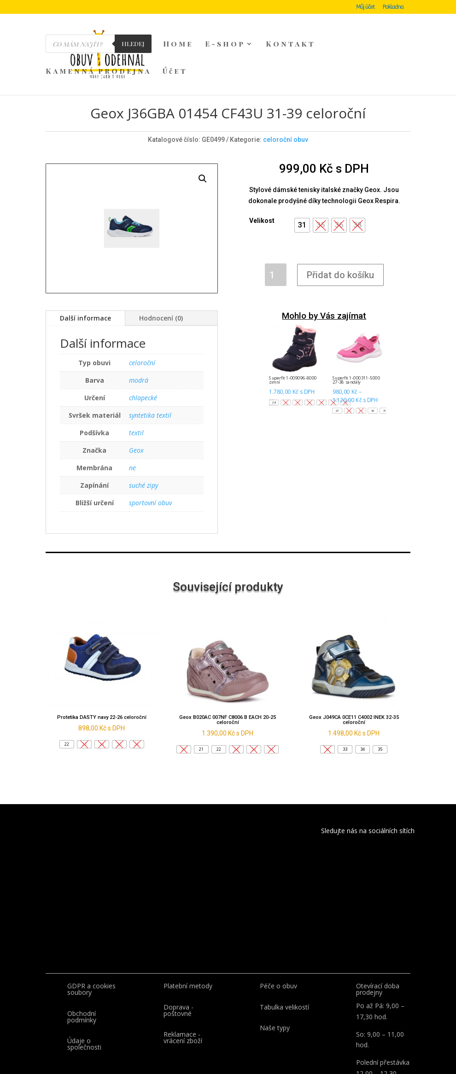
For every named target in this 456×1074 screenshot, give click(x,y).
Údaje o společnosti (84, 1000)
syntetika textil (150, 372)
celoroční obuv (285, 96)
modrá (138, 337)
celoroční (142, 319)
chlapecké (143, 354)
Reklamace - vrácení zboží (183, 994)
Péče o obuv (278, 942)
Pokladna (393, 7)
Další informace (85, 274)
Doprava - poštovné (178, 967)
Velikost (262, 177)
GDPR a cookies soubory (91, 945)
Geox (136, 407)
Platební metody (188, 942)
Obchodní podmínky (81, 973)
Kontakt (291, 44)
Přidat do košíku (340, 231)
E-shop (225, 44)
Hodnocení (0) (161, 274)
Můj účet (365, 7)
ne (132, 424)
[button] (302, 182)
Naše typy (275, 984)
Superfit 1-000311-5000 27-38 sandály (356, 336)
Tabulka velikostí (284, 963)
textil (136, 389)
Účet (175, 72)
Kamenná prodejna (98, 72)
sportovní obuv (150, 459)
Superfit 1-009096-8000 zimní (292, 336)
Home (178, 44)
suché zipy (143, 442)
